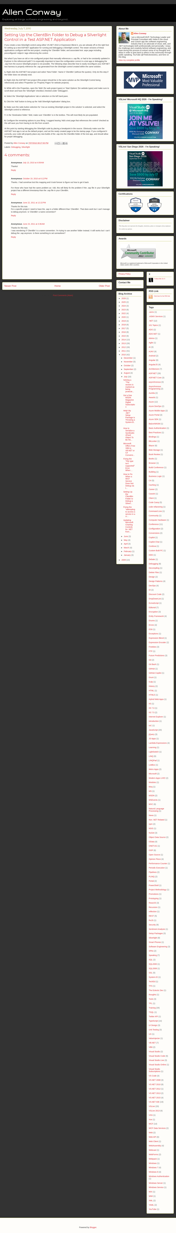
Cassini (152, 494)
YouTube (152, 1209)
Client (151, 498)
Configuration (154, 529)
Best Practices (155, 432)
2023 (124, 310)
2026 (124, 298)
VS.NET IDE (154, 1102)
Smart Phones (155, 942)
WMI (151, 1196)
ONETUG (153, 846)
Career (152, 489)
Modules (152, 782)
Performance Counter (158, 863)
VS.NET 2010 (154, 1084)
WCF (151, 1124)
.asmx (151, 312)
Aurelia (152, 393)
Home (57, 286)
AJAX (151, 351)
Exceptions (153, 634)
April (126, 544)
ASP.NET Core (155, 378)
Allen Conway (31, 12)
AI (150, 347)
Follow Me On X (159, 279)
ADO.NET (153, 334)
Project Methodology (157, 890)
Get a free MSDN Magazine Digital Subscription (129, 401)
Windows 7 (153, 1167)
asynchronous (155, 382)
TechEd (152, 981)
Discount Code (155, 594)
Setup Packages (156, 933)
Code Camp (154, 502)
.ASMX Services (156, 316)
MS (150, 791)
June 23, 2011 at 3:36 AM (34, 224)
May (126, 540)
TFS (150, 986)
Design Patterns (156, 581)
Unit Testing (154, 1030)
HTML (151, 690)
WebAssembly (155, 1146)
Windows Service (156, 1187)
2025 (124, 302)
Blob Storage (154, 450)
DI (150, 590)
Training (152, 1008)
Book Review (154, 454)
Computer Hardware (157, 520)
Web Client (153, 1141)
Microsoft (153, 774)
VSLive (152, 1106)
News (151, 815)
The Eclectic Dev (156, 990)
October (127, 365)
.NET (151, 321)
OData (151, 842)
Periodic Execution (157, 868)
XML (151, 1200)
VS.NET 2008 (154, 1080)
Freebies (152, 647)
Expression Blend (156, 638)
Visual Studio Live (156, 1060)
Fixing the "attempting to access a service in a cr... (129, 511)
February (128, 551)
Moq (150, 787)
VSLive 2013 (154, 1111)
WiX (150, 1192)
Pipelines (153, 872)
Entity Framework (156, 616)
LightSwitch (154, 752)
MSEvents (153, 800)
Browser (152, 463)
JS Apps (152, 738)
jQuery (151, 734)
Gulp (151, 682)
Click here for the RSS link (162, 296)
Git (150, 660)
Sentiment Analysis (157, 929)
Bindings (152, 437)
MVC (151, 804)
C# (150, 480)
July (126, 377)
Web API (152, 1137)
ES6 (150, 629)
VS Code (152, 1076)
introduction (154, 721)
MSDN (151, 795)
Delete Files (154, 572)
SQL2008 (153, 968)
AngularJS (153, 364)
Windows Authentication (159, 1176)
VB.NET (152, 1043)
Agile (151, 343)
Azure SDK (153, 419)
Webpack (153, 1159)
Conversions (154, 533)
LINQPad (153, 760)
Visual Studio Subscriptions (154, 1070)
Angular (152, 360)
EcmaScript (154, 603)
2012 (124, 347)
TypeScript (153, 1021)
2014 (124, 340)
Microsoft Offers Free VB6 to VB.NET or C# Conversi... (129, 449)
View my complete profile (129, 60)
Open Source (154, 855)
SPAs (151, 951)
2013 (124, 343)
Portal (151, 881)
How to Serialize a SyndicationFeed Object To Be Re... (128, 434)
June (126, 536)
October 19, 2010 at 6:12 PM (35, 178)
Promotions (154, 894)
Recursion (153, 907)
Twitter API (153, 1016)
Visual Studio (154, 1051)
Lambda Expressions (158, 743)
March (127, 548)
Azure (151, 402)
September (129, 369)
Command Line (155, 511)
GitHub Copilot (155, 673)
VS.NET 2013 (154, 1093)
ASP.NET (153, 373)
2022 (124, 313)
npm (150, 824)
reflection (153, 911)
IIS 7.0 (151, 708)
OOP (151, 850)
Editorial (152, 607)
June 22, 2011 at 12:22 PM (34, 203)
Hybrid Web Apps (156, 699)
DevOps (152, 586)
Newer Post (10, 286)
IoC (150, 725)
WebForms (153, 1154)
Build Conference (156, 467)
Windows (153, 1163)
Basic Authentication (157, 428)
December (128, 358)
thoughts (152, 994)
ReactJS (152, 903)
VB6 (150, 1047)
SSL (150, 973)
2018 (124, 325)
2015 (124, 336)
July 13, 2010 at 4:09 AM (33, 163)
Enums (152, 620)
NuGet (151, 833)
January (127, 555)
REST (151, 916)
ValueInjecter (154, 1038)
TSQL (151, 1012)
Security (152, 925)
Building (152, 472)
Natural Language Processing (156, 810)
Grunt (151, 677)
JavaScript (153, 730)
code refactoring (156, 507)
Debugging (15, 147)
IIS (150, 704)
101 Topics (153, 325)
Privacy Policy (124, 274)
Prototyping (154, 898)
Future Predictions (156, 655)
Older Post (104, 286)
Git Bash (152, 664)
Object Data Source (157, 837)
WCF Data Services (157, 1128)
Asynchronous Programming (155, 387)
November (128, 362)
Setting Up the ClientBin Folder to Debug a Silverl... (128, 497)
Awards (152, 397)
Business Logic (155, 476)
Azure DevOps (155, 406)
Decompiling (154, 568)
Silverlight (26, 147)
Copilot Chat (154, 542)
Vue (150, 1119)
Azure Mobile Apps (157, 411)
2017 (124, 328)
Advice (152, 338)
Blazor (151, 445)
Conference (154, 524)
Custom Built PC (156, 550)
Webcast (152, 1150)
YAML (151, 1205)
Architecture (154, 369)
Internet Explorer (156, 717)
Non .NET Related (156, 820)
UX (150, 1034)
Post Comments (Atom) (63, 295)
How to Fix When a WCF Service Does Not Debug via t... (128, 481)
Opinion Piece (155, 859)
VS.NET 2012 (154, 1089)
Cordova (152, 546)
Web (151, 1132)
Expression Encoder (157, 642)
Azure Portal (154, 415)
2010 (124, 355)
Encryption (153, 612)
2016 (124, 332)
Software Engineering (158, 946)
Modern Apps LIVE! (157, 778)
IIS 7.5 (151, 712)
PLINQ (152, 876)
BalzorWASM (154, 424)
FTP (150, 651)
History (152, 686)
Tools (151, 999)
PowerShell (154, 885)
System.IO (153, 977)
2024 (124, 306)
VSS (151, 1115)
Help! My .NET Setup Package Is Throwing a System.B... (129, 418)
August (127, 373)
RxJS (151, 920)
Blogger (93, 1227)
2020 (124, 317)
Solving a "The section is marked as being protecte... (128, 386)
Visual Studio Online (157, 1065)
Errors (151, 625)
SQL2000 (153, 964)
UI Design (153, 1025)
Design (152, 577)
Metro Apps (154, 769)
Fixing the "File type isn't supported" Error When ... (129, 464)
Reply (13, 170)
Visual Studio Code (157, 1056)
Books (151, 459)
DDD (151, 555)
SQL (151, 960)
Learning (152, 747)
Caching (152, 485)
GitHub (152, 669)
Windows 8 (153, 1172)
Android (152, 356)
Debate (152, 559)
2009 (124, 560)
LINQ (151, 756)
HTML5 (152, 695)
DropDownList (155, 599)
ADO (151, 330)
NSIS (151, 828)
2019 (124, 321)
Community (154, 515)
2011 (124, 351)
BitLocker (153, 441)
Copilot (152, 537)
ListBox (152, 765)
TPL (150, 1003)
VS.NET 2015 (154, 1098)
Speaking (153, 955)
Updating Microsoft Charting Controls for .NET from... (128, 526)
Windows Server (156, 1183)
